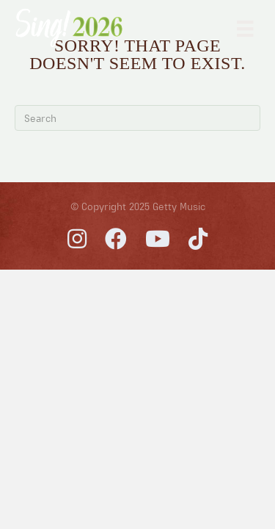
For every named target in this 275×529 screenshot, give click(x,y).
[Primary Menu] (245, 28)
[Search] (137, 118)
